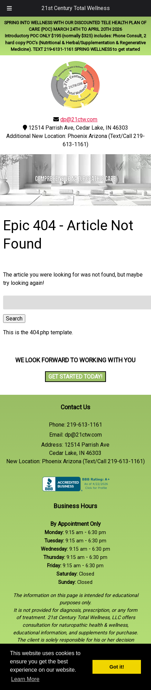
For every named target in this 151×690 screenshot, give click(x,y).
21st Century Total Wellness (76, 8)
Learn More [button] (25, 679)
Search (14, 318)
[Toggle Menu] (9, 8)
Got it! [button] (116, 667)
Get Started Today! (75, 376)
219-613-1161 (84, 424)
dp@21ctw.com (78, 119)
